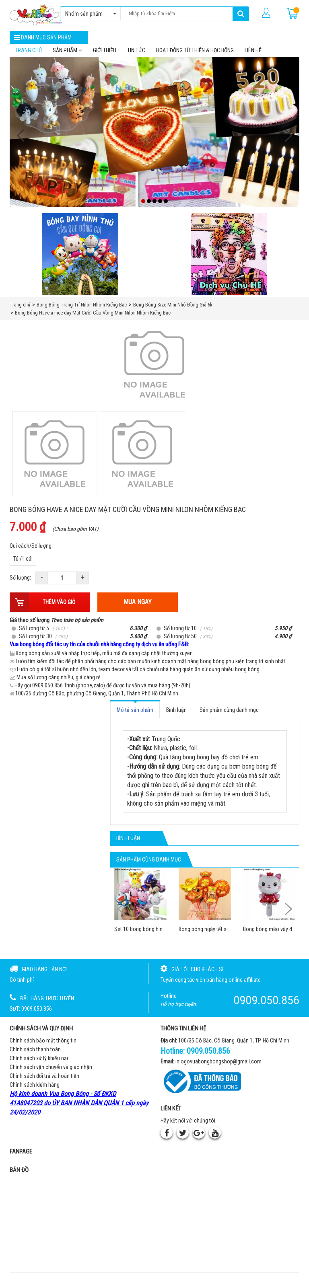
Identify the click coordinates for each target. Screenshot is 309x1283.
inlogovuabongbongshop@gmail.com (218, 1064)
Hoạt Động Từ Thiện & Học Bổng (195, 52)
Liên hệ (253, 52)
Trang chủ (28, 52)
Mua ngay (138, 605)
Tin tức (136, 52)
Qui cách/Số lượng (31, 548)
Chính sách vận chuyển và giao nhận (51, 1069)
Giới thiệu (104, 52)
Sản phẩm (67, 52)
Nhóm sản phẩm (88, 13)
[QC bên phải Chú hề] (228, 257)
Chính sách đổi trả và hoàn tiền (44, 1078)
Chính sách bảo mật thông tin (43, 1043)
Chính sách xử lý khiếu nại (39, 1060)
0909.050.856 (208, 1053)
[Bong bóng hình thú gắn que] (80, 257)
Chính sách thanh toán (35, 1052)
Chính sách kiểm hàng (35, 1087)
